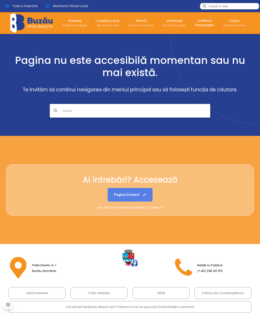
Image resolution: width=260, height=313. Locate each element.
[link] (130, 258)
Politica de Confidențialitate (223, 293)
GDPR (161, 293)
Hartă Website (37, 293)
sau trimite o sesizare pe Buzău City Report (130, 207)
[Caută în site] (229, 6)
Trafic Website (99, 293)
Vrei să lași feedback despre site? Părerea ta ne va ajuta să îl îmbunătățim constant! (130, 307)
